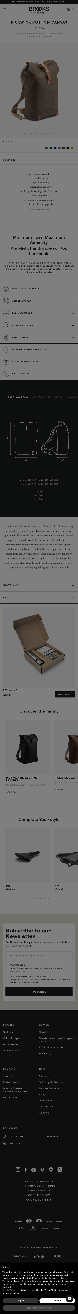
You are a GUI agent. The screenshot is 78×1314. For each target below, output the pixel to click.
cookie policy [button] (58, 1278)
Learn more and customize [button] (38, 1308)
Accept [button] (57, 1300)
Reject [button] (20, 1300)
